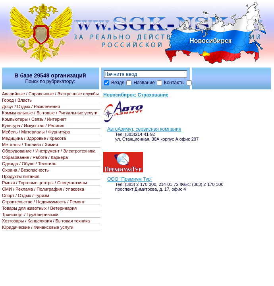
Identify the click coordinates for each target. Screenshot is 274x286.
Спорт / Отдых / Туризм (25, 195)
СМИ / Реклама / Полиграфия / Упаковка (43, 189)
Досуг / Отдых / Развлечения (31, 106)
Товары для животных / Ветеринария (39, 208)
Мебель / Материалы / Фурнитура (36, 131)
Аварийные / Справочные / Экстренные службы (50, 93)
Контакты (174, 82)
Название (144, 82)
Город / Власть (17, 100)
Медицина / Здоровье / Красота (34, 138)
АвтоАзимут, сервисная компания (144, 129)
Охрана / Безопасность (25, 170)
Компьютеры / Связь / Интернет (34, 119)
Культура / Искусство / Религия (33, 125)
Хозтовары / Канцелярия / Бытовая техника (46, 220)
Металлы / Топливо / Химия (30, 144)
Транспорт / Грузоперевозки (30, 214)
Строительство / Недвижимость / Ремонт (43, 201)
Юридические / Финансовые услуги (37, 227)
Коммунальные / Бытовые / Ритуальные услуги (49, 112)
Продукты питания (20, 176)
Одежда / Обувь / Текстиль (29, 163)
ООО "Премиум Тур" (129, 179)
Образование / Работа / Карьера (35, 157)
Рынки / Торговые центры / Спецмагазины (44, 182)
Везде (117, 82)
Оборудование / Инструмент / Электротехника (49, 151)
